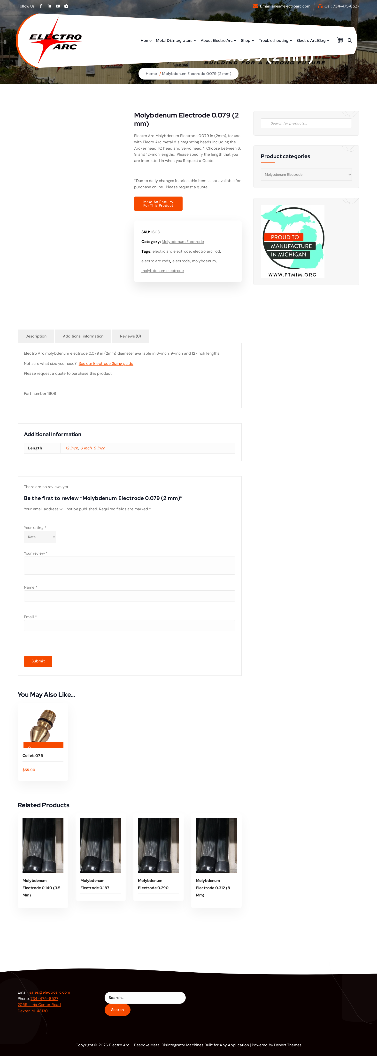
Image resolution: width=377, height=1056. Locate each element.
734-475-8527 (346, 6)
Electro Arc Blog (311, 40)
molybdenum (204, 261)
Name (31, 587)
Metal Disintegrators (174, 40)
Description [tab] (35, 336)
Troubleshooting (273, 40)
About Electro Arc (217, 40)
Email (30, 616)
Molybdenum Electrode (183, 241)
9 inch (99, 448)
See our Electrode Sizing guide (106, 363)
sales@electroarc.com (290, 6)
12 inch (71, 448)
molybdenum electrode (162, 270)
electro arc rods (155, 261)
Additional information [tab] (83, 336)
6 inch (86, 448)
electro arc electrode (172, 251)
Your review (36, 553)
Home (146, 40)
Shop (246, 40)
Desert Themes (287, 1045)
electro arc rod (206, 251)
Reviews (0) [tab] (130, 336)
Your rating (35, 527)
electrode (181, 261)
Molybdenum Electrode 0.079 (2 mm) (196, 73)
